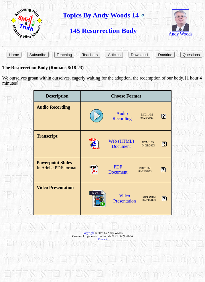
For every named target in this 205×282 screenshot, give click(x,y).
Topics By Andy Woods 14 (103, 15)
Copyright (88, 233)
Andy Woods (180, 31)
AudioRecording (122, 116)
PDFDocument (117, 169)
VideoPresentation (124, 198)
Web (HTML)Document (121, 144)
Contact (102, 239)
